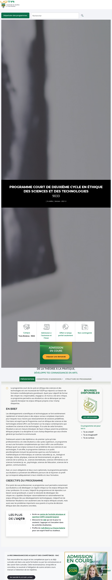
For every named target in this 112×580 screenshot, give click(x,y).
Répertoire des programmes (15, 15)
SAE (44, 520)
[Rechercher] (55, 16)
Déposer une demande (56, 357)
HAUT (108, 570)
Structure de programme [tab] (78, 379)
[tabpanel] (56, 464)
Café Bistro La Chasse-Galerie (53, 528)
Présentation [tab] (27, 379)
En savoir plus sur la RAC (21, 577)
